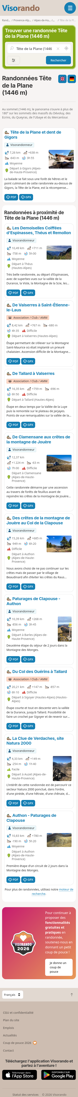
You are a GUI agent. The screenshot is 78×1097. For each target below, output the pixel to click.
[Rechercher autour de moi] (66, 48)
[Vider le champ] (58, 48)
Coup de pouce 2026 (20, 1043)
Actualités (10, 1035)
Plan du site (11, 1020)
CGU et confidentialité (18, 1013)
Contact (8, 1050)
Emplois (8, 1028)
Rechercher (58, 60)
